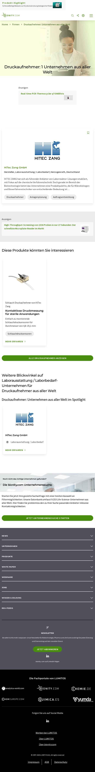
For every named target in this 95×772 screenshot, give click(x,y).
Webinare (7, 577)
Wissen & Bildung (11, 598)
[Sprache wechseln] (83, 15)
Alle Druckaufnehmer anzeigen (47, 358)
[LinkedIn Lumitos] (47, 721)
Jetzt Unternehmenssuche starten (47, 518)
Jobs (4, 587)
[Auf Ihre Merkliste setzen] (88, 133)
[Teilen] (78, 15)
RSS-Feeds (7, 608)
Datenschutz (60, 761)
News (5, 536)
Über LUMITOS (46, 738)
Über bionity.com (47, 744)
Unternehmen (9, 546)
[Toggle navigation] (91, 16)
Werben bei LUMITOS (46, 732)
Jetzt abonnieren (47, 649)
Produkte (7, 556)
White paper (9, 567)
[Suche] (72, 15)
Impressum (33, 761)
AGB (47, 761)
